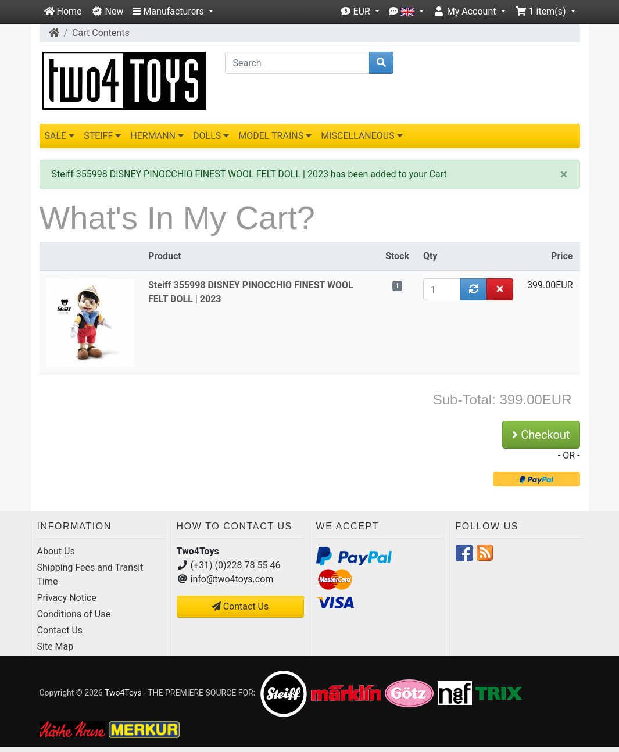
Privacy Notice (66, 597)
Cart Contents (101, 32)
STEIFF (102, 135)
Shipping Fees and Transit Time (90, 574)
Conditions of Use (73, 613)
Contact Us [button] (240, 606)
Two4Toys (123, 692)
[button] (172, 11)
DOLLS (211, 135)
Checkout (541, 435)
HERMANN (157, 135)
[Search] (297, 63)
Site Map (55, 646)
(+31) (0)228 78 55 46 (236, 565)
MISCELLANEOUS (362, 135)
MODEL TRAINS (275, 135)
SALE (60, 135)
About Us (56, 551)
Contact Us (60, 630)
